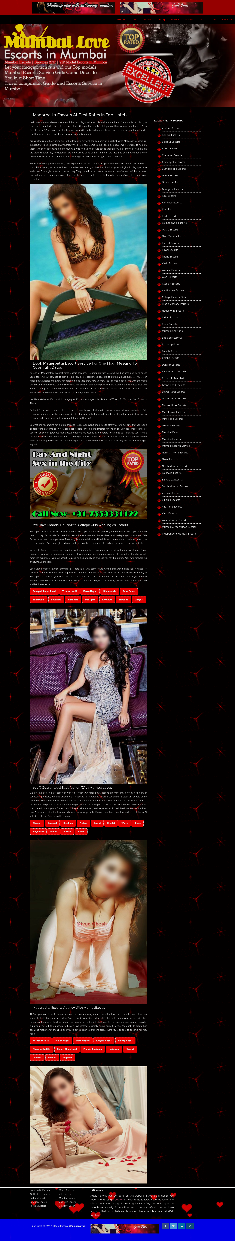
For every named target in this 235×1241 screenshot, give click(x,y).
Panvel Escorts (170, 243)
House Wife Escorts (173, 310)
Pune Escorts (169, 324)
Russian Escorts (171, 283)
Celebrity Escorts (68, 1206)
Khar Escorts (169, 209)
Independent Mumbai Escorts (179, 533)
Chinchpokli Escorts (173, 162)
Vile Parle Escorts (172, 506)
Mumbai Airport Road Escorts (179, 527)
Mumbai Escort (171, 432)
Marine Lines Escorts (174, 405)
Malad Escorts (170, 229)
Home (121, 19)
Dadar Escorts (170, 175)
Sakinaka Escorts (172, 472)
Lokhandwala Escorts (174, 222)
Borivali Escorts (171, 148)
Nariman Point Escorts (175, 452)
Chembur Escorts (172, 155)
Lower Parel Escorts (173, 391)
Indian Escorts (170, 317)
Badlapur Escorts (172, 337)
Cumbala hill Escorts (174, 168)
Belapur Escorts (171, 141)
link (214, 19)
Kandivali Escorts (172, 202)
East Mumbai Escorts (174, 371)
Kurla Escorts (169, 216)
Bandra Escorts (171, 135)
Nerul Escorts (170, 459)
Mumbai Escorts (171, 439)
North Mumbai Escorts (175, 466)
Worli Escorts (169, 277)
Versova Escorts (171, 493)
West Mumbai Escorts (174, 520)
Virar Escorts (169, 513)
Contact (227, 19)
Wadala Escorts (171, 270)
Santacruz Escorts (172, 479)
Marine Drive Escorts (174, 398)
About (134, 19)
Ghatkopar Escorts (173, 182)
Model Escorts (66, 1190)
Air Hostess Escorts (173, 290)
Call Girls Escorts (67, 1202)
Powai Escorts (170, 250)
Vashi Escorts (169, 263)
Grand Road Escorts (173, 385)
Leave (118, 1199)
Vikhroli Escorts (171, 500)
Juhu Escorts (169, 195)
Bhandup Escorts (172, 344)
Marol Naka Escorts (173, 412)
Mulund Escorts (171, 425)
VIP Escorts (65, 1194)
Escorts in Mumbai (173, 378)
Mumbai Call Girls (172, 331)
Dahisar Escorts (171, 364)
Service (189, 19)
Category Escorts (38, 1202)
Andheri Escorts (171, 128)
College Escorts (38, 1198)
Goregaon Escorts (172, 189)
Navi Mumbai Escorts (174, 236)
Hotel (174, 19)
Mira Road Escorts (172, 418)
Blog (162, 19)
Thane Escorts (170, 256)
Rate (203, 19)
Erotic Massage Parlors (175, 304)
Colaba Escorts (170, 358)
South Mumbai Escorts (175, 486)
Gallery (148, 19)
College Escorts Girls (174, 297)
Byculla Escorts (171, 351)
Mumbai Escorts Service (176, 445)
